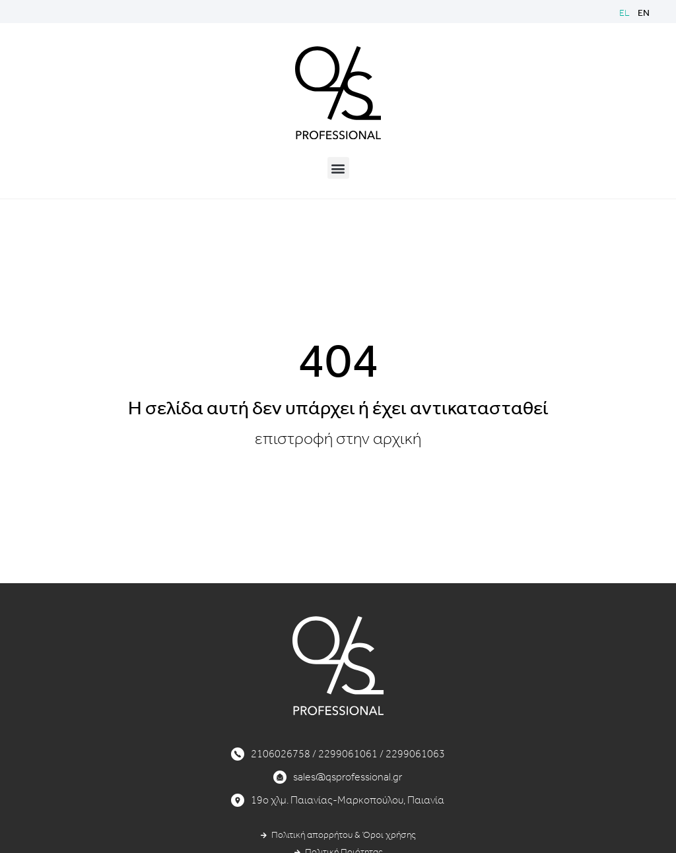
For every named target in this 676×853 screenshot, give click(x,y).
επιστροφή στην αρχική (338, 439)
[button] (338, 168)
